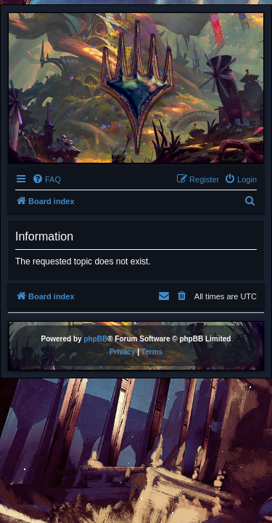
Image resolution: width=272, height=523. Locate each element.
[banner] (136, 87)
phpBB (95, 339)
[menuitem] (46, 179)
